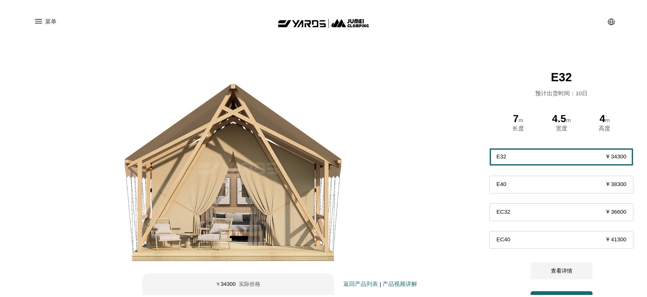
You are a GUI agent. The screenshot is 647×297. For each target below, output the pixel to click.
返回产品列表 (360, 286)
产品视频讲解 (400, 286)
